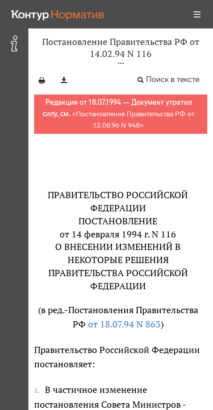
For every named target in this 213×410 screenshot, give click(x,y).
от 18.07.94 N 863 (124, 324)
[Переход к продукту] (58, 14)
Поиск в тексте (172, 79)
